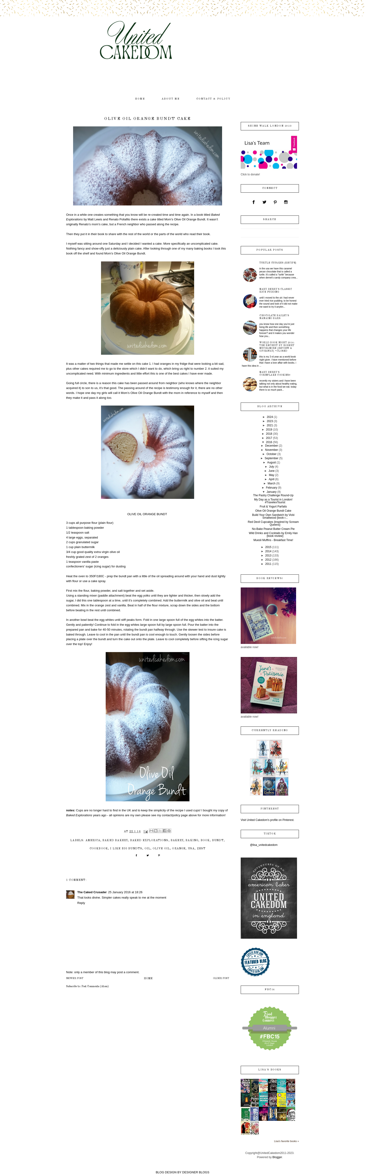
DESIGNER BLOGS (195, 1172)
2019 (269, 429)
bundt (218, 840)
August (271, 462)
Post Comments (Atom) (95, 986)
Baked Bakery (115, 840)
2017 (269, 438)
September (271, 458)
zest (201, 848)
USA (191, 848)
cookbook (99, 848)
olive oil (161, 848)
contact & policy (213, 99)
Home (148, 978)
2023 (270, 421)
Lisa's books (269, 1070)
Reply (81, 903)
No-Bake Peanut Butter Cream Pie (273, 529)
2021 (270, 425)
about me (171, 99)
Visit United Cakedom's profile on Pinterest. (267, 820)
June (271, 470)
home (140, 99)
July (271, 466)
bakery (177, 840)
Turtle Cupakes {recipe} (278, 263)
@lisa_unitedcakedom (263, 845)
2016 (269, 442)
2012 (268, 559)
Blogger (277, 1157)
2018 (269, 433)
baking (192, 840)
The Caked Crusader (92, 892)
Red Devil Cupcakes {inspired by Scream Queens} (273, 523)
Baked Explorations (149, 840)
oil (148, 848)
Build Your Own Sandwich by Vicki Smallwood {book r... (273, 516)
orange (179, 848)
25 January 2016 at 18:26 (125, 892)
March (271, 483)
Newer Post (74, 978)
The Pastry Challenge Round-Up (273, 495)
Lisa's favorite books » (286, 1141)
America (92, 840)
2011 (268, 564)
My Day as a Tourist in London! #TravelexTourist (273, 501)
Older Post (221, 978)
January (272, 491)
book (205, 840)
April (271, 479)
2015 (268, 547)
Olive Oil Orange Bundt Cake (273, 510)
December (271, 445)
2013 (268, 555)
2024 (270, 417)
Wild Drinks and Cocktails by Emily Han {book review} (273, 534)
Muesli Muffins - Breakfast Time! (273, 540)
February (271, 487)
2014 (268, 551)
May (271, 475)
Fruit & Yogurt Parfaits (273, 506)
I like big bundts (126, 848)
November (271, 450)
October (272, 454)
